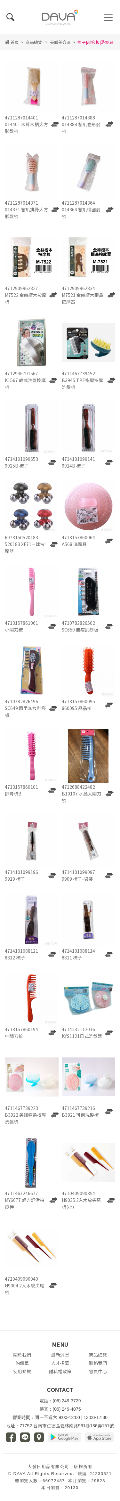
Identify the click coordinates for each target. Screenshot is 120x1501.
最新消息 (60, 1354)
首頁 (12, 42)
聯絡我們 (98, 1363)
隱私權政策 (60, 1371)
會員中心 (98, 1371)
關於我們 (22, 1354)
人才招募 (60, 1363)
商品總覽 (34, 42)
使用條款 (22, 1371)
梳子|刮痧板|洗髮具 (95, 42)
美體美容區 (60, 42)
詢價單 (22, 1363)
